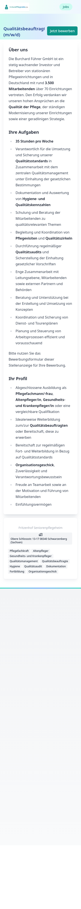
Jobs (66, 7)
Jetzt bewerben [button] (62, 31)
